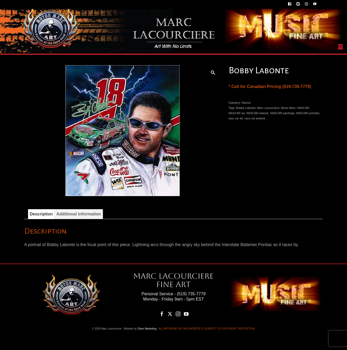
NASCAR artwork (257, 113)
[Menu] (340, 47)
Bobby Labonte (246, 107)
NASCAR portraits (308, 113)
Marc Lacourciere (268, 107)
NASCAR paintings (282, 113)
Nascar (246, 102)
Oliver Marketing (146, 328)
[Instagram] (178, 314)
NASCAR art (237, 113)
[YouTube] (186, 314)
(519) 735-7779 (191, 294)
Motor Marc (288, 107)
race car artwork (255, 118)
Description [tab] (41, 214)
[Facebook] (162, 314)
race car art (236, 118)
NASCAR (303, 107)
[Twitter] (170, 314)
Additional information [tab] (78, 214)
